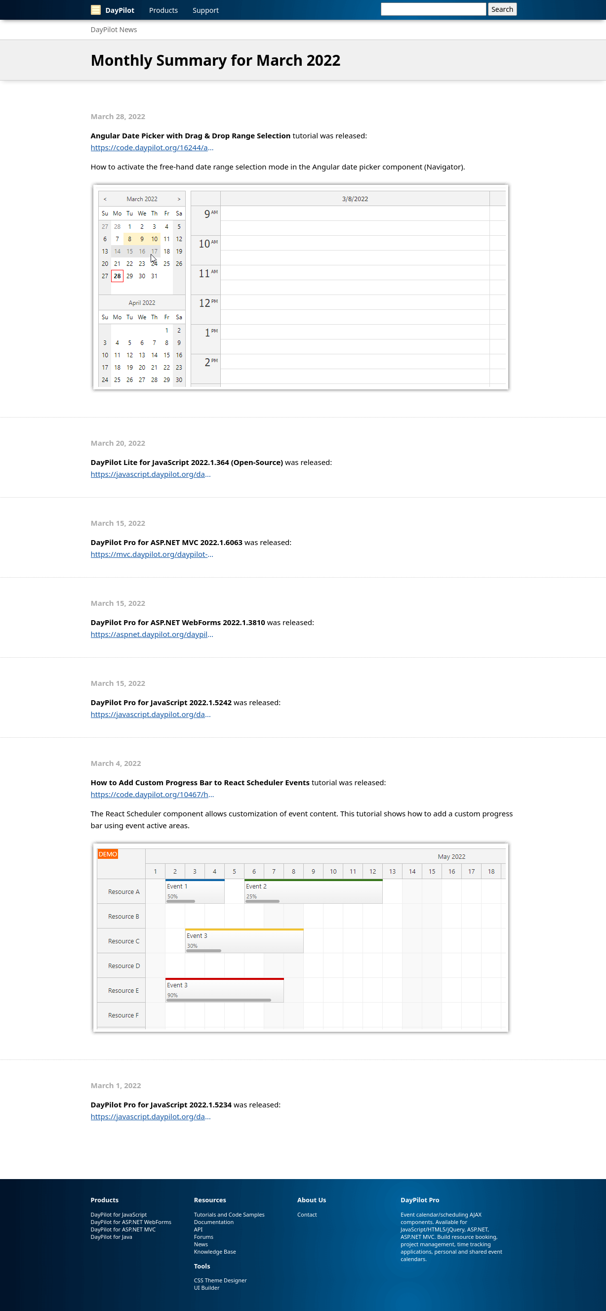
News (201, 1244)
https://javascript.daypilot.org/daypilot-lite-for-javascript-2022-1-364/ (152, 474)
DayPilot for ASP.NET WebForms (131, 1222)
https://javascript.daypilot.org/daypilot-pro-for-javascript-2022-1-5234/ (152, 1116)
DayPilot (113, 10)
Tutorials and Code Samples (229, 1214)
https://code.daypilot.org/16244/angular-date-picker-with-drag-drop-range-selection (152, 147)
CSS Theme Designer (220, 1280)
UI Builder (207, 1287)
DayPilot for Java (111, 1236)
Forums (203, 1236)
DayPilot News (114, 29)
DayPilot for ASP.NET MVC (123, 1229)
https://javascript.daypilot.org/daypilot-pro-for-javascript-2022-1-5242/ (152, 714)
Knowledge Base (215, 1251)
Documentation (214, 1222)
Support (206, 10)
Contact (307, 1214)
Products (163, 10)
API (198, 1229)
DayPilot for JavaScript (119, 1214)
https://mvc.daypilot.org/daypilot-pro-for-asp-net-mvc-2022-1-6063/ (152, 554)
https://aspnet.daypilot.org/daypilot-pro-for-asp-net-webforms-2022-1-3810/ (152, 634)
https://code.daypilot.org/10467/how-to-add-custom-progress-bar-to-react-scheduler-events (152, 794)
